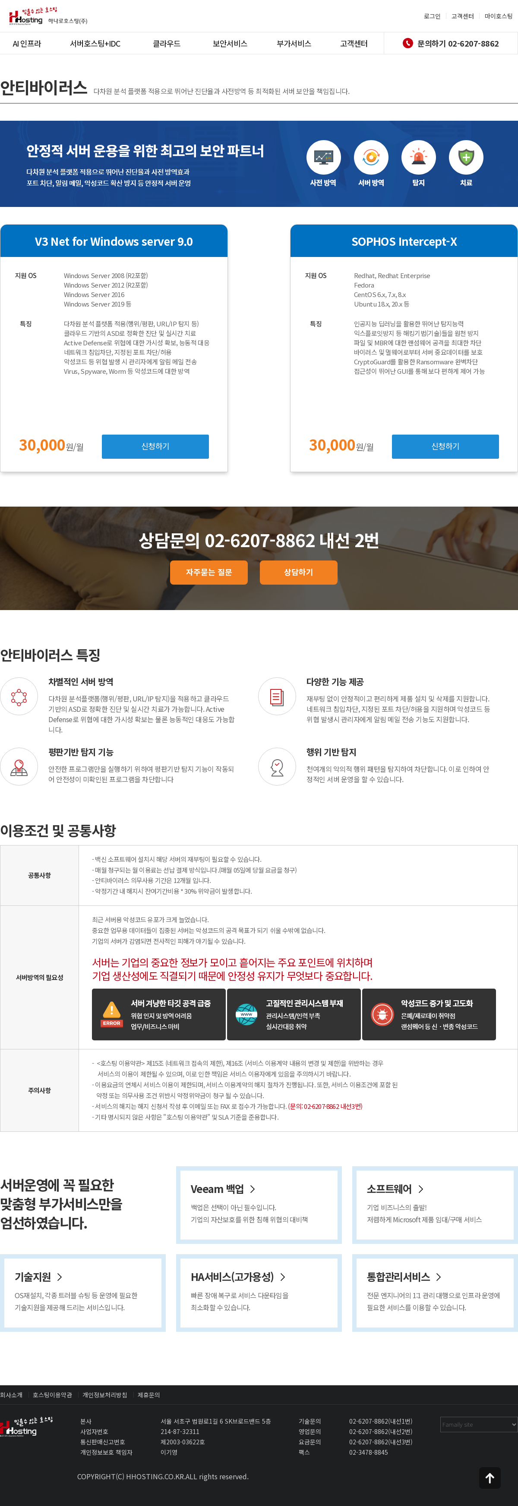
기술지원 (88, 1291)
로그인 (432, 16)
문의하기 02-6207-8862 (451, 43)
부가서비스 (294, 43)
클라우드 (166, 43)
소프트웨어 (440, 1203)
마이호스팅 (499, 16)
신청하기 (155, 445)
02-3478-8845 (368, 1452)
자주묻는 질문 (209, 571)
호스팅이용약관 (52, 1394)
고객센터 (463, 16)
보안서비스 (230, 43)
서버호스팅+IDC (95, 43)
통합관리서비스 (440, 1291)
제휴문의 (149, 1394)
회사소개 (11, 1394)
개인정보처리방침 (104, 1394)
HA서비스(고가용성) (264, 1291)
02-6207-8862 (368, 1421)
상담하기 (298, 571)
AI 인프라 (27, 43)
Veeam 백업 (264, 1203)
